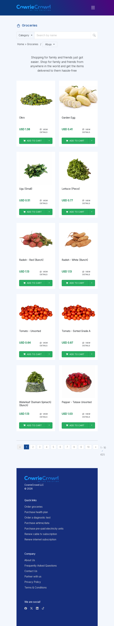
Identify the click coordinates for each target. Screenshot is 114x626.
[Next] (95, 447)
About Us (29, 560)
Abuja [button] (49, 44)
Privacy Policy (32, 582)
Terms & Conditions (35, 587)
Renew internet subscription (40, 539)
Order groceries (33, 506)
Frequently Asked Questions (40, 565)
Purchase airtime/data (36, 523)
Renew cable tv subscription (40, 534)
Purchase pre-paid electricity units (44, 528)
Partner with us (32, 576)
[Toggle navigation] (93, 7)
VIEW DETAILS (44, 130)
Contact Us (30, 571)
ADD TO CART (32, 140)
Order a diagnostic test (37, 517)
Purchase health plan (36, 512)
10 (88, 447)
